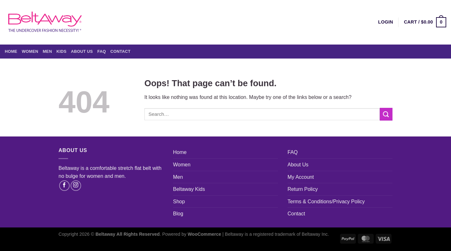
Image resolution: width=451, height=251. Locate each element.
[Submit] (386, 114)
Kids (61, 51)
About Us (82, 51)
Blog (178, 213)
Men (47, 51)
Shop (179, 201)
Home (11, 51)
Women (30, 51)
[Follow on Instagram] (76, 185)
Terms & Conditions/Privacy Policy (326, 201)
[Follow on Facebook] (64, 185)
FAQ (101, 51)
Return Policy (303, 189)
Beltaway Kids (189, 189)
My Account (301, 177)
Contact (120, 51)
